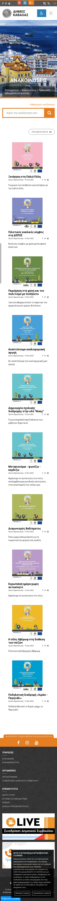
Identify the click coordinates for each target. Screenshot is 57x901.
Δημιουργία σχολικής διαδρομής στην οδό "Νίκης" (26, 410)
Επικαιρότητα (12, 90)
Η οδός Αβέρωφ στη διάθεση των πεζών (26, 641)
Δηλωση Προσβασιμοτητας (15, 806)
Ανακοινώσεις (29, 90)
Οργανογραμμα (9, 777)
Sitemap (6, 803)
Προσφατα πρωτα (42, 132)
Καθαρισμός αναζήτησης (42, 104)
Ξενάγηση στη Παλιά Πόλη (24, 176)
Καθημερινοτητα (10, 762)
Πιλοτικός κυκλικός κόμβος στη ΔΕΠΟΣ (26, 234)
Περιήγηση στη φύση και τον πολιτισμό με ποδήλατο (26, 292)
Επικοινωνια (8, 759)
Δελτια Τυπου (8, 795)
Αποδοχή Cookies (22, 893)
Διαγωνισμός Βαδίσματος (24, 528)
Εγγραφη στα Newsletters (14, 799)
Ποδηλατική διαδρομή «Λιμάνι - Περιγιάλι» (28, 696)
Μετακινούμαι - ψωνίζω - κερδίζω (24, 468)
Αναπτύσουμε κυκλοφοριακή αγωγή (26, 351)
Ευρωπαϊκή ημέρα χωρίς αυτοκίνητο (23, 585)
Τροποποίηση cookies (41, 893)
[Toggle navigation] (51, 13)
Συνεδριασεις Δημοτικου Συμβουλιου (20, 781)
